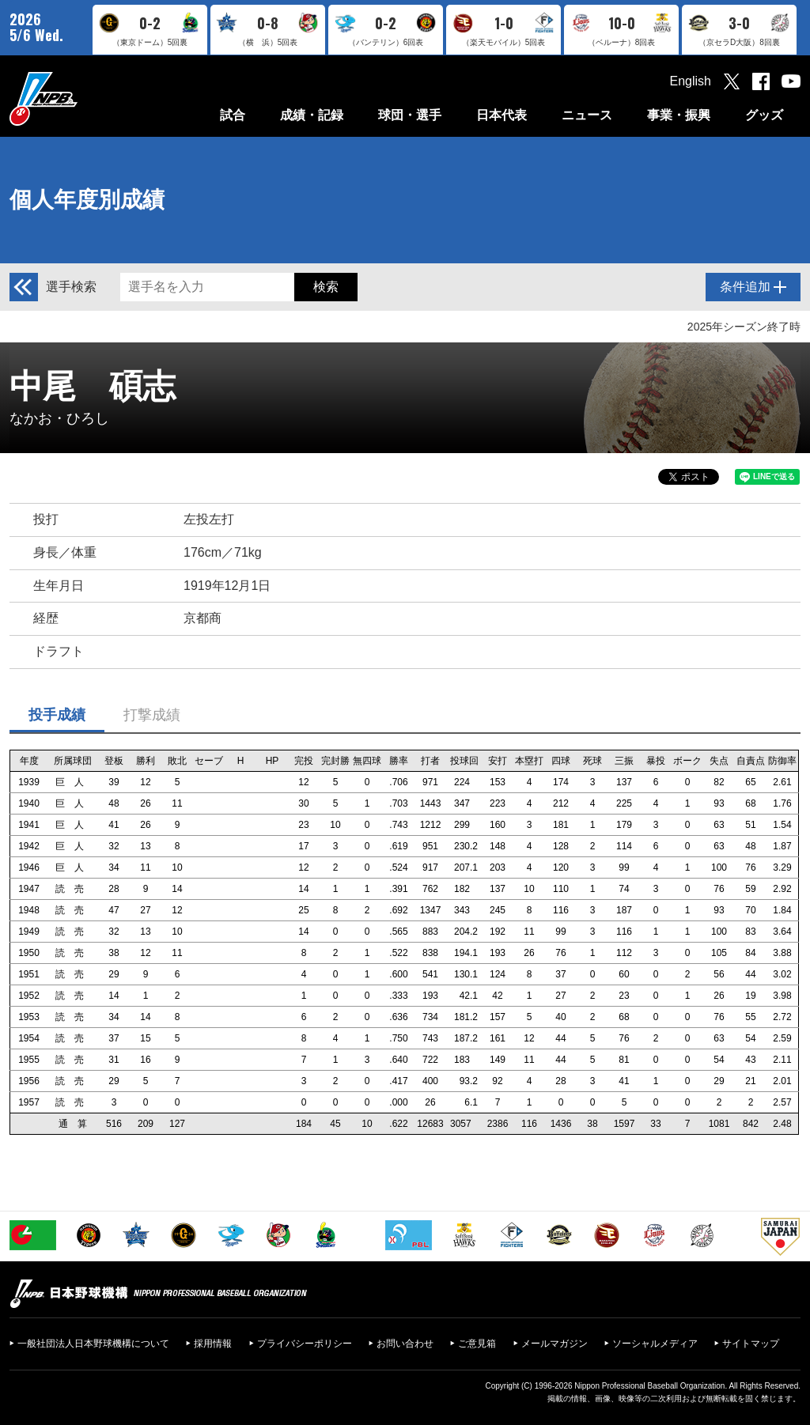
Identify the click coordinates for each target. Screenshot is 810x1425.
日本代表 (501, 115)
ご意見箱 (477, 1343)
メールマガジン (554, 1343)
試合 (232, 115)
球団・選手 (409, 115)
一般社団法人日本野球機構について (93, 1343)
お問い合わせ (405, 1343)
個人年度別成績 (87, 199)
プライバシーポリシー (304, 1343)
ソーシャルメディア (655, 1343)
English (690, 81)
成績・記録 (311, 115)
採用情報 (213, 1343)
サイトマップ (750, 1343)
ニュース (587, 115)
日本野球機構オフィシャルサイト (83, 98)
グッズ (764, 115)
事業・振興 (678, 115)
